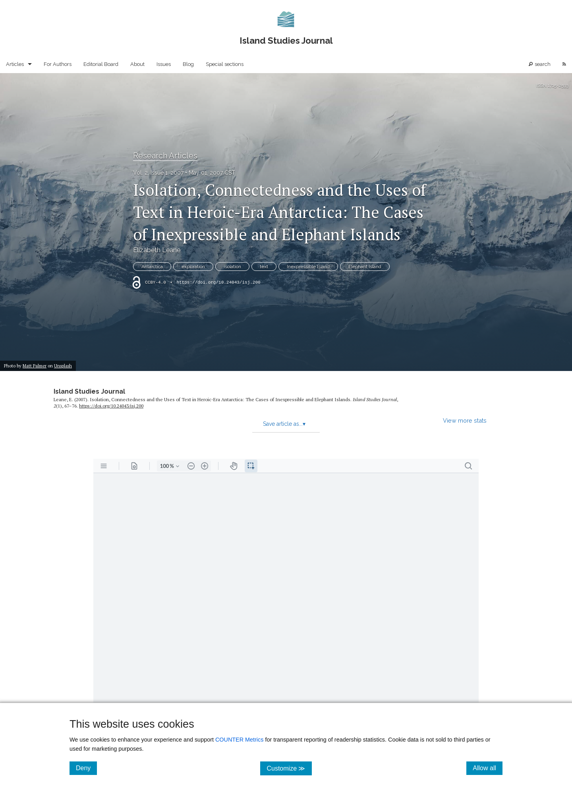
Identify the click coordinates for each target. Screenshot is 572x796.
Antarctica (152, 266)
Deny (86, 767)
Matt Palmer (34, 366)
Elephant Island (364, 266)
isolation (232, 266)
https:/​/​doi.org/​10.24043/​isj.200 (111, 405)
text (264, 266)
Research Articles (165, 155)
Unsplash (63, 366)
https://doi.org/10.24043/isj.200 (218, 282)
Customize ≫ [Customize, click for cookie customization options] (289, 768)
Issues (164, 64)
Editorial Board (100, 64)
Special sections (224, 64)
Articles (15, 64)
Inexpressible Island (308, 266)
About (137, 64)
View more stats (465, 420)
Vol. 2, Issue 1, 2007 (158, 173)
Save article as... (284, 424)
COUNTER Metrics (239, 739)
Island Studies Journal (89, 391)
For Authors (58, 64)
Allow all (487, 767)
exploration (193, 266)
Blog (188, 64)
